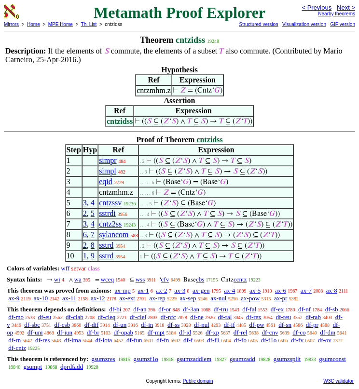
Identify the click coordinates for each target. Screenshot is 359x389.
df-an (139, 309)
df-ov (324, 340)
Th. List (89, 24)
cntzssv (110, 203)
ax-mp (123, 290)
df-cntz (17, 347)
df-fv (297, 340)
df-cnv (270, 332)
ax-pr (280, 298)
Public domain (198, 381)
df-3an (191, 309)
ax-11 (69, 298)
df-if (229, 324)
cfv (165, 279)
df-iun (64, 332)
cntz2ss (110, 224)
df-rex (254, 317)
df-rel (241, 332)
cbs (200, 279)
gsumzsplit (287, 358)
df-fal (249, 309)
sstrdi (107, 213)
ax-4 (229, 290)
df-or (164, 309)
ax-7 (306, 290)
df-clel (138, 317)
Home (33, 24)
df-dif (91, 324)
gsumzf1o (146, 358)
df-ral (225, 317)
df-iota (103, 340)
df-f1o (269, 340)
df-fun (134, 340)
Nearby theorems (336, 13)
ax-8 (331, 290)
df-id (185, 332)
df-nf (304, 309)
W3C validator (338, 381)
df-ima (72, 340)
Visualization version (304, 24)
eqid (105, 181)
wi (57, 279)
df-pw (256, 324)
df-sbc (32, 324)
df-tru (221, 309)
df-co (298, 332)
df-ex (277, 309)
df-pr (312, 324)
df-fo (240, 340)
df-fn (162, 340)
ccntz (240, 279)
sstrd (106, 245)
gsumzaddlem (194, 358)
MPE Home (60, 24)
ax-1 (143, 290)
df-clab (74, 317)
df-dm (327, 332)
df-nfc (168, 317)
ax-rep (158, 298)
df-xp (212, 332)
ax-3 (179, 290)
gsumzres (103, 358)
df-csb (62, 324)
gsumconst (332, 358)
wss (140, 279)
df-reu (283, 317)
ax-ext (127, 298)
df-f (188, 340)
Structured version (258, 24)
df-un (119, 324)
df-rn (14, 340)
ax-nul (218, 298)
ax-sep (188, 298)
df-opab (123, 332)
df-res (42, 340)
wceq (107, 279)
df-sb (331, 309)
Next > (346, 7)
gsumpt (33, 366)
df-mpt (156, 332)
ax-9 (13, 298)
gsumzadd (242, 358)
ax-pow (250, 298)
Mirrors (11, 24)
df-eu (44, 317)
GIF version (342, 24)
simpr (107, 160)
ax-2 (161, 290)
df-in (147, 324)
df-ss (173, 324)
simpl (107, 171)
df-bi (115, 309)
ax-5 (255, 290)
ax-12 (98, 298)
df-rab (313, 317)
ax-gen (201, 290)
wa (78, 279)
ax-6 (280, 290)
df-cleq (107, 317)
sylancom (113, 234)
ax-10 (41, 298)
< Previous (316, 7)
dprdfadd (71, 366)
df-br (93, 332)
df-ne (196, 317)
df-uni (35, 332)
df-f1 (213, 340)
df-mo (16, 317)
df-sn (284, 324)
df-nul (201, 324)
